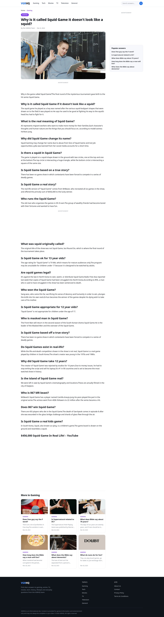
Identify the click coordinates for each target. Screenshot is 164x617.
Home (23, 10)
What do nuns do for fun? (91, 555)
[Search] (131, 3)
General (74, 3)
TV (57, 3)
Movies (51, 3)
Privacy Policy (119, 593)
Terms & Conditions (121, 596)
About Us (117, 586)
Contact (117, 589)
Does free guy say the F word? (33, 520)
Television (65, 3)
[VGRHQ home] (25, 3)
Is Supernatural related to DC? (62, 520)
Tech (43, 3)
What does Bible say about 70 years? (91, 520)
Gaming (36, 3)
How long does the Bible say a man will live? (33, 556)
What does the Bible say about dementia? (61, 556)
